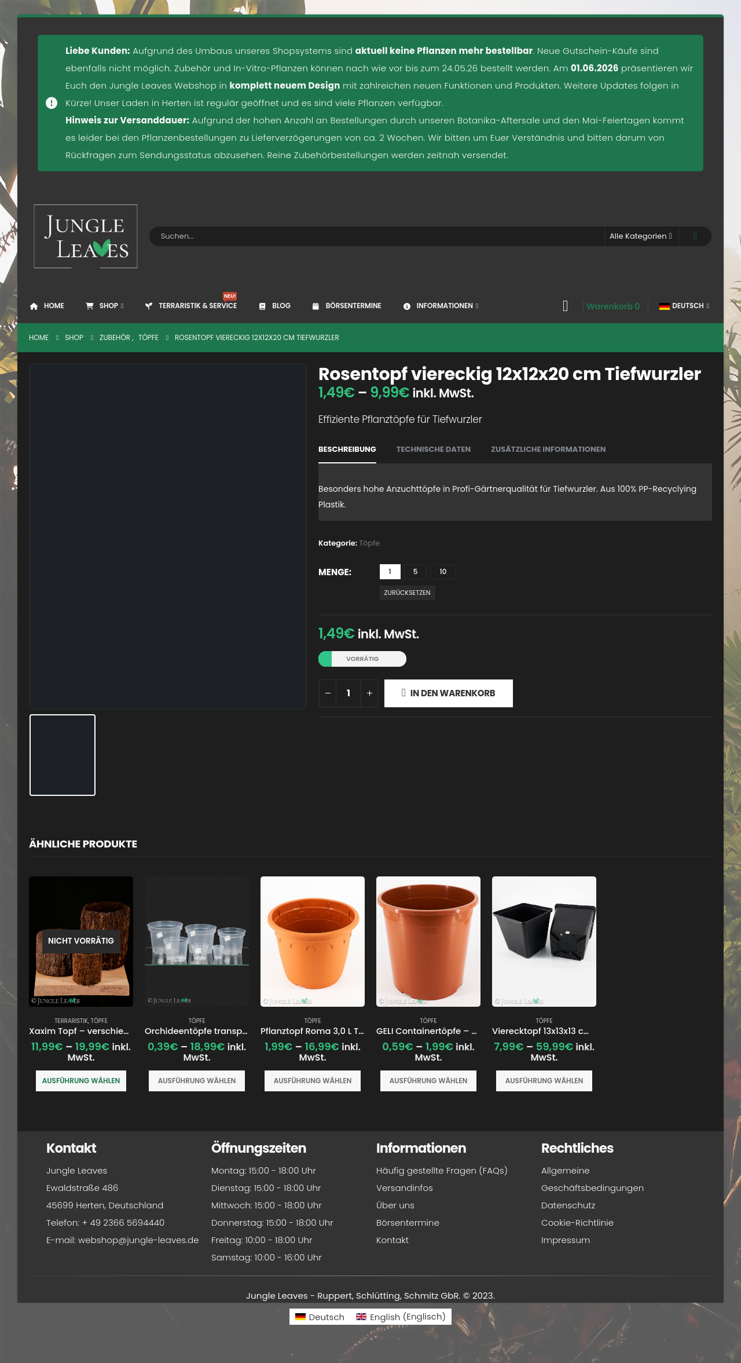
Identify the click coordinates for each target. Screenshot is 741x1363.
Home (46, 305)
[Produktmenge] (348, 693)
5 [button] (415, 571)
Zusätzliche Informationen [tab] (548, 449)
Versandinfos (404, 1189)
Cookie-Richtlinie (577, 1224)
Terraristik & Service (190, 301)
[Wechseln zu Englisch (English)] (401, 1318)
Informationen (437, 305)
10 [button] (442, 571)
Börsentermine (346, 305)
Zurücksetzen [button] (407, 592)
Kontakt (392, 1242)
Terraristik (71, 1021)
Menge (333, 572)
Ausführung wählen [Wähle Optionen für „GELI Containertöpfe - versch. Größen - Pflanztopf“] (429, 1081)
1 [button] (390, 571)
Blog (273, 305)
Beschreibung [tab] (347, 449)
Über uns (395, 1207)
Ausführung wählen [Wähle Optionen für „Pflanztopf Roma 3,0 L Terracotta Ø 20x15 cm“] (313, 1081)
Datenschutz (568, 1207)
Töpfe (369, 543)
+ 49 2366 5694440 (123, 1224)
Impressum (565, 1242)
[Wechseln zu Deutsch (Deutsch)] (320, 1318)
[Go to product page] (81, 941)
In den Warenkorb (453, 693)
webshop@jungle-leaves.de (138, 1242)
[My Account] (565, 306)
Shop (101, 305)
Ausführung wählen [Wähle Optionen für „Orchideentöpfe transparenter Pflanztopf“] (197, 1081)
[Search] (695, 236)
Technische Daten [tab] (434, 449)
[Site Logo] (86, 236)
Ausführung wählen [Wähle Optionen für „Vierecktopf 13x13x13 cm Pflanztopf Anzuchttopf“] (544, 1081)
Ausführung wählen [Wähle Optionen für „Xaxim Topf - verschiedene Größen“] (81, 1081)
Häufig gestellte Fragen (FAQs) (442, 1172)
